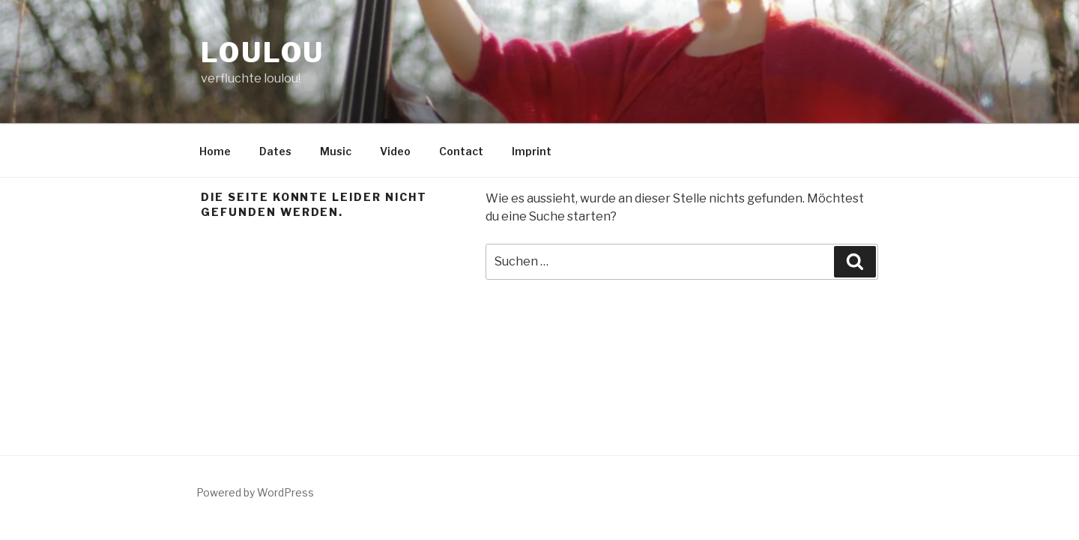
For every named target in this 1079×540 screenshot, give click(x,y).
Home (215, 151)
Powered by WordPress (255, 492)
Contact (461, 151)
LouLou (262, 52)
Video (395, 151)
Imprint (531, 151)
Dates (275, 151)
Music (335, 151)
